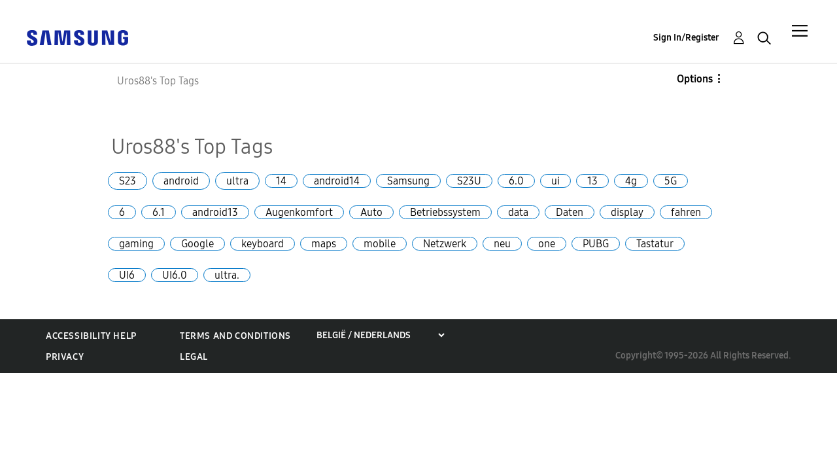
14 (281, 181)
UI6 (127, 275)
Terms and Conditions (235, 335)
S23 (127, 181)
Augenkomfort (299, 212)
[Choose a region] (380, 335)
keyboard (262, 243)
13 (592, 181)
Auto (371, 212)
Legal (194, 356)
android (181, 181)
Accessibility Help (91, 335)
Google (197, 243)
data (518, 212)
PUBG (596, 243)
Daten (569, 212)
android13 (215, 212)
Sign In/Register (686, 37)
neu (502, 243)
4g (631, 181)
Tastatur (655, 243)
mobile (380, 243)
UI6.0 (174, 275)
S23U (469, 181)
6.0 (516, 181)
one (546, 243)
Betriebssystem (445, 212)
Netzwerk (444, 243)
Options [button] (695, 79)
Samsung (408, 181)
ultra (237, 181)
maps (323, 243)
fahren (686, 212)
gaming (136, 243)
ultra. (226, 275)
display (627, 212)
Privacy (65, 356)
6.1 (158, 212)
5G (670, 181)
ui (555, 181)
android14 (337, 181)
